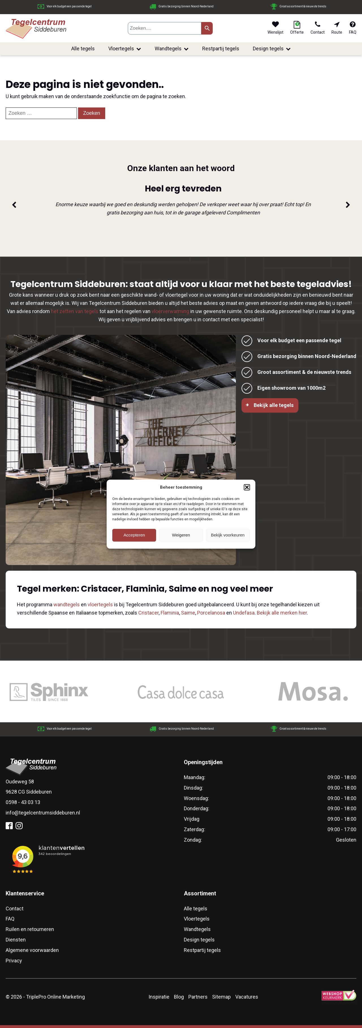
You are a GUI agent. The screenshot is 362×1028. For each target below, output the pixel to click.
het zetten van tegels (74, 311)
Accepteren (134, 535)
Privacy (14, 961)
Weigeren (181, 535)
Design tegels (272, 48)
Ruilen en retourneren (30, 929)
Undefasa (244, 613)
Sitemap (221, 997)
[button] (247, 487)
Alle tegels (83, 48)
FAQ (10, 919)
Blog (179, 997)
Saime (188, 613)
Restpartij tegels (220, 48)
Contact (14, 908)
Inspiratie (158, 997)
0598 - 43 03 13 (23, 802)
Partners (198, 997)
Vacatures (246, 997)
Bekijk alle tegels (274, 405)
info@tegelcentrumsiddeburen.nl (43, 813)
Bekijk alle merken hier (282, 613)
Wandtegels (172, 48)
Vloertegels (124, 48)
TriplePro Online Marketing (55, 997)
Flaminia (170, 613)
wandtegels (66, 604)
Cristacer (148, 613)
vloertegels (100, 604)
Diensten (16, 940)
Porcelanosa (211, 613)
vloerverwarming (170, 311)
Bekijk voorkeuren (228, 535)
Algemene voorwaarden (32, 950)
